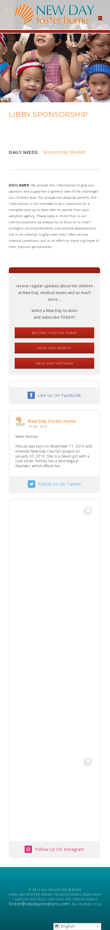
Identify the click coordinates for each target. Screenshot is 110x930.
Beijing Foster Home (54, 333)
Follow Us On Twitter (59, 484)
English (65, 926)
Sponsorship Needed (64, 152)
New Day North (54, 348)
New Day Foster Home (52, 421)
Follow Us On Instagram (59, 849)
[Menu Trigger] (100, 17)
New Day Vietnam (54, 363)
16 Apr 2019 (38, 426)
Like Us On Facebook (59, 395)
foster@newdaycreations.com (39, 904)
